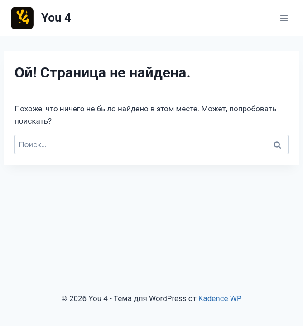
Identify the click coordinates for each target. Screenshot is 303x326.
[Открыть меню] (283, 18)
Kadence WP (220, 298)
